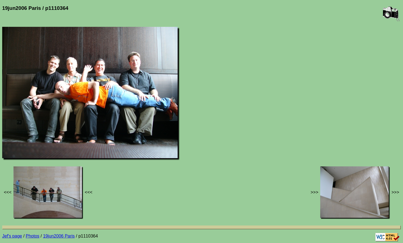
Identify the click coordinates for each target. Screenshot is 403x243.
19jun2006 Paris (59, 236)
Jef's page (12, 236)
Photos (32, 236)
